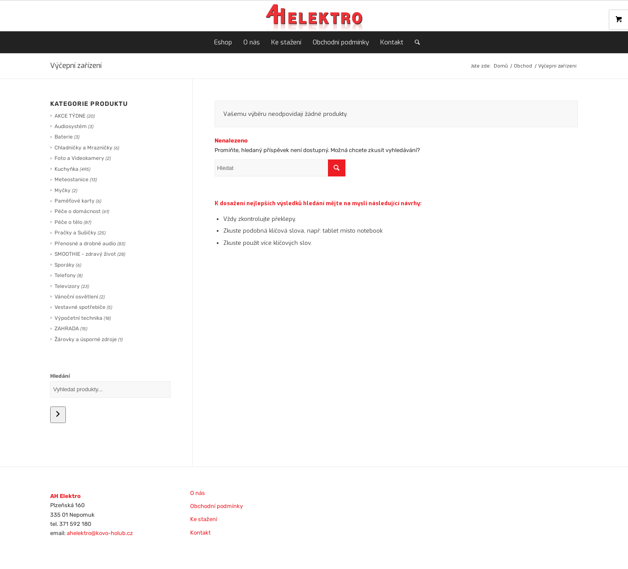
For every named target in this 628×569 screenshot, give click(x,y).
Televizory (67, 286)
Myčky (63, 190)
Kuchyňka (66, 169)
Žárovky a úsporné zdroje (86, 339)
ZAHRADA (67, 328)
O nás (197, 493)
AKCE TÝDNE (70, 116)
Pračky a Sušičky (75, 233)
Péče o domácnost (78, 211)
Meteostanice (72, 179)
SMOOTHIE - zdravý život (85, 254)
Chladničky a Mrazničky (84, 148)
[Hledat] (414, 42)
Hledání (60, 376)
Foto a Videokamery (79, 158)
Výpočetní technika (78, 318)
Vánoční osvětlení (76, 297)
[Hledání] (58, 414)
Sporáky (65, 265)
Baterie (64, 137)
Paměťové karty (75, 201)
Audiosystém (71, 126)
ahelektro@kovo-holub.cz (100, 533)
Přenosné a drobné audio (85, 243)
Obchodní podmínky (216, 506)
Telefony (65, 275)
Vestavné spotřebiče (80, 307)
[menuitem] (223, 42)
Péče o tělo (68, 222)
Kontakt (200, 532)
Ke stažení (203, 519)
